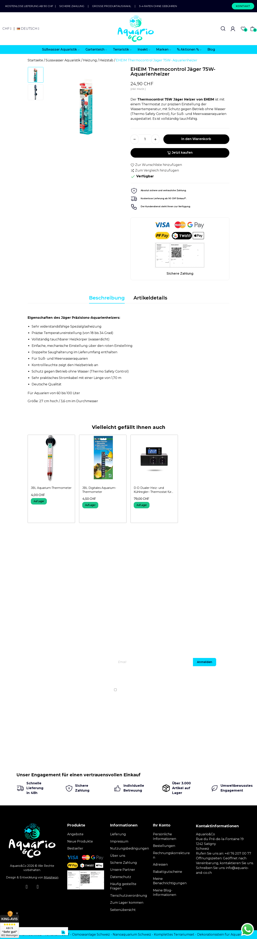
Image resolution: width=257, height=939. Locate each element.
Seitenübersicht (123, 910)
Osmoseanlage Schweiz (91, 934)
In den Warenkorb (196, 139)
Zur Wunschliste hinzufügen (156, 165)
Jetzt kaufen (180, 152)
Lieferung (118, 834)
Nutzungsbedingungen (129, 848)
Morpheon (51, 877)
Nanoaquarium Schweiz (132, 934)
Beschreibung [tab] (107, 298)
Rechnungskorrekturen (171, 855)
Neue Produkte (80, 841)
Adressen (160, 864)
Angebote (75, 834)
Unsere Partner (122, 870)
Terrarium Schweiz (27, 934)
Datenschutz (120, 877)
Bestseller (75, 848)
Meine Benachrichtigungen (170, 881)
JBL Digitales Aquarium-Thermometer (99, 490)
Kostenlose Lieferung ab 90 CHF (30, 6)
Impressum (119, 841)
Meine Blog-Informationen (164, 892)
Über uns (117, 856)
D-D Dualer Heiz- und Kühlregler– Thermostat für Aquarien (152, 490)
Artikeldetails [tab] (150, 298)
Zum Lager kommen (126, 902)
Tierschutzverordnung (128, 895)
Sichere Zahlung (71, 6)
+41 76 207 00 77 (238, 853)
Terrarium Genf (56, 934)
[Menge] (145, 139)
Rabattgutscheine (167, 872)
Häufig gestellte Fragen (123, 886)
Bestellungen (164, 846)
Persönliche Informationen (164, 836)
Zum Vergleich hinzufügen (155, 171)
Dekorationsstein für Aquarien (221, 934)
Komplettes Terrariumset (174, 934)
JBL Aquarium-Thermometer (51, 488)
